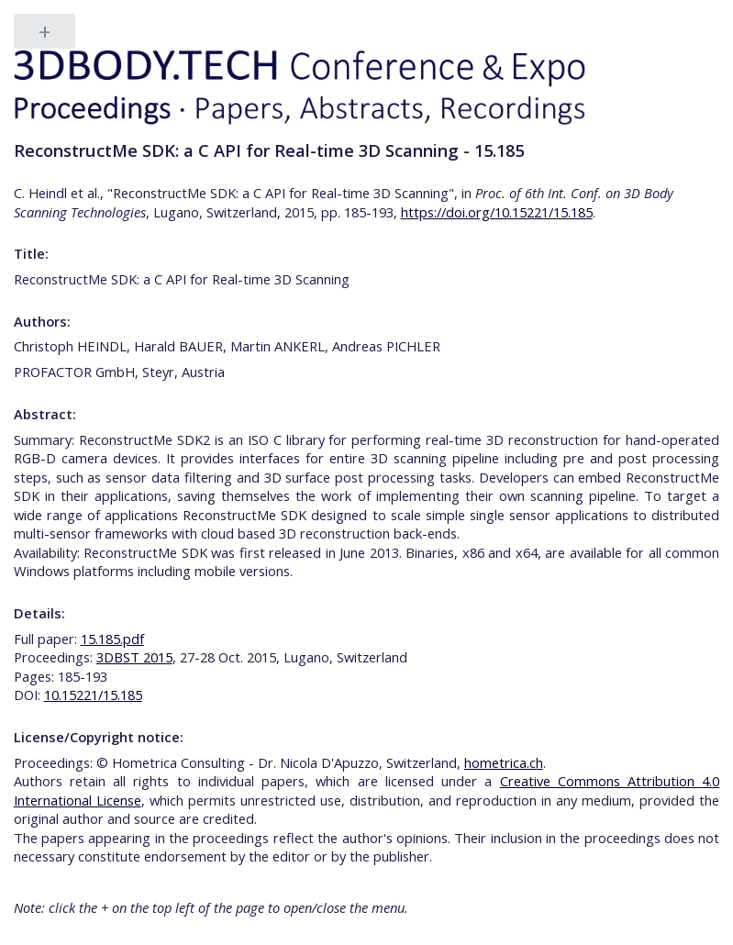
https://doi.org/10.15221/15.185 (497, 212)
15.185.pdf (112, 638)
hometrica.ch (503, 762)
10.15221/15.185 (93, 694)
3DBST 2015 (134, 657)
